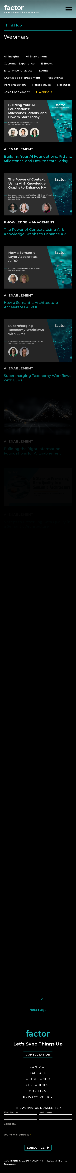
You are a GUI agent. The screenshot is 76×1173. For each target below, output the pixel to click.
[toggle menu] (68, 9)
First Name (11, 1112)
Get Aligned (38, 1079)
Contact (37, 1067)
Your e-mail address (17, 1134)
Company (10, 1123)
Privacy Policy (38, 1097)
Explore (38, 1073)
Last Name (45, 1112)
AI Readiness (38, 1085)
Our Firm (38, 1091)
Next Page (38, 1010)
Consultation (38, 1054)
